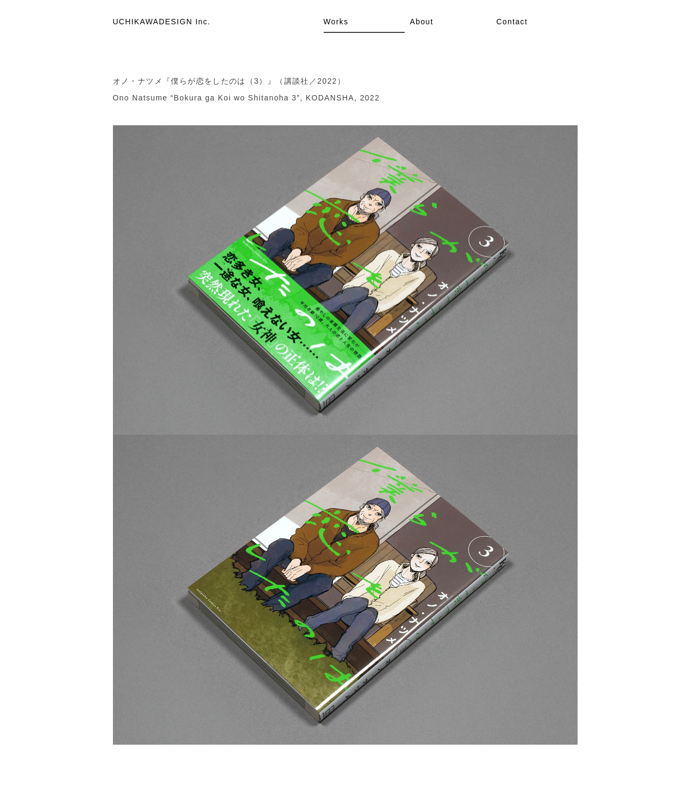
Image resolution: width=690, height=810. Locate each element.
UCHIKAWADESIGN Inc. (162, 21)
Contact (512, 21)
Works (336, 21)
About (422, 21)
